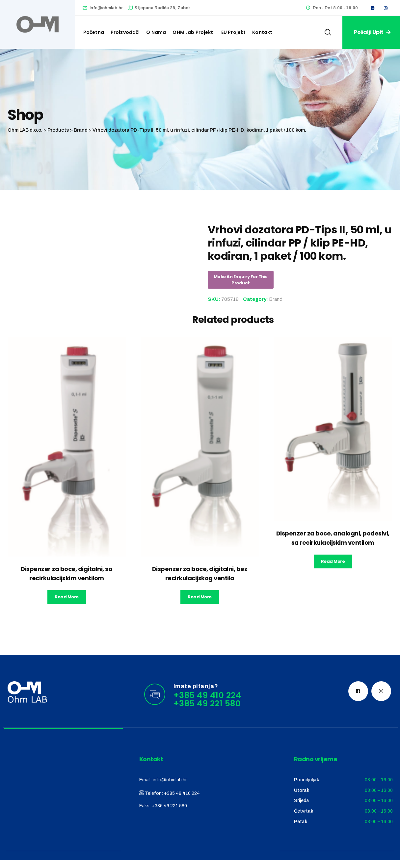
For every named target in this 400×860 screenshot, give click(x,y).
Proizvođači (125, 32)
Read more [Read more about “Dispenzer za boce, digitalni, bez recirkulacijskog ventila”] (200, 597)
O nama (156, 32)
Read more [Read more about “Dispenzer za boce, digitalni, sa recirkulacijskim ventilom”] (67, 597)
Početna (93, 32)
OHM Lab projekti (193, 32)
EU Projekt (233, 32)
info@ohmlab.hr (106, 8)
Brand (275, 299)
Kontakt (262, 32)
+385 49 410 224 (182, 793)
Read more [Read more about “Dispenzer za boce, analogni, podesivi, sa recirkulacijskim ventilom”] (333, 561)
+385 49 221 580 (169, 805)
